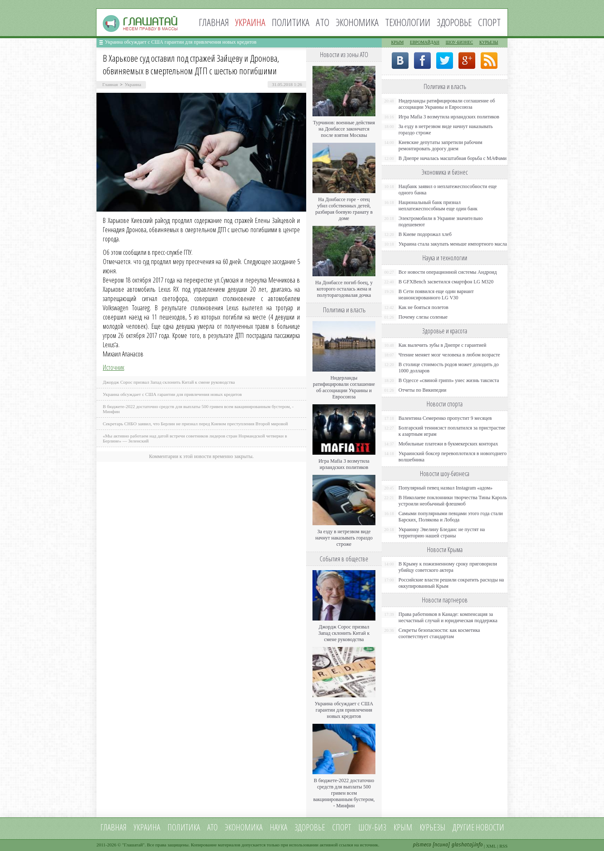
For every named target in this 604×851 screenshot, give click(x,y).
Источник (113, 367)
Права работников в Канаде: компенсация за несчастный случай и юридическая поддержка (447, 617)
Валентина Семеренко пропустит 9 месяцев (445, 418)
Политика (291, 22)
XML (491, 845)
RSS (503, 845)
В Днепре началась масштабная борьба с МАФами (452, 158)
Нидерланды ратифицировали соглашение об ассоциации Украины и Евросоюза (344, 387)
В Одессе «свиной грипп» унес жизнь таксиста (448, 380)
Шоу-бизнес (459, 42)
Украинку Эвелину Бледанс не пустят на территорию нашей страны (441, 532)
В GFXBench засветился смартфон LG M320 (446, 282)
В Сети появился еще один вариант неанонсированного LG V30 (436, 294)
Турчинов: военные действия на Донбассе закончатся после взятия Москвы (344, 129)
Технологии (407, 22)
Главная (214, 22)
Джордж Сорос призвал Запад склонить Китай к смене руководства (169, 382)
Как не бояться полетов (423, 307)
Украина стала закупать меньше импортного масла (452, 244)
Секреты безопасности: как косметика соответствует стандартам (439, 633)
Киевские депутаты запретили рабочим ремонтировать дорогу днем (440, 145)
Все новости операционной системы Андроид (447, 272)
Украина (133, 84)
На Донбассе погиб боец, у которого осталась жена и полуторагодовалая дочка (343, 289)
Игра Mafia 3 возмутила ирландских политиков (343, 464)
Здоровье (454, 22)
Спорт (489, 22)
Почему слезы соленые (423, 317)
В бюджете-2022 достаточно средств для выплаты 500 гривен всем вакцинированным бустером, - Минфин (344, 793)
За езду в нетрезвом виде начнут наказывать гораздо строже (343, 538)
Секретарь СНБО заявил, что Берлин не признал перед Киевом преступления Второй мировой (195, 423)
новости (490, 827)
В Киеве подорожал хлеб (425, 234)
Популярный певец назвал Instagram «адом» (445, 488)
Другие (463, 827)
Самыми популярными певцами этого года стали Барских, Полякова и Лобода (450, 517)
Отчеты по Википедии (422, 390)
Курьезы (488, 42)
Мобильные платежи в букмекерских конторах (448, 444)
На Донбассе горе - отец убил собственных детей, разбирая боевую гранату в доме (344, 208)
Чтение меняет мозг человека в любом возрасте (449, 355)
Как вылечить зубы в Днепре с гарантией (442, 345)
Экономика (357, 22)
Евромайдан (424, 42)
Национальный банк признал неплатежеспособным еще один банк (437, 205)
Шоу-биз (372, 827)
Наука (278, 827)
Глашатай (133, 844)
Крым (397, 42)
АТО (322, 22)
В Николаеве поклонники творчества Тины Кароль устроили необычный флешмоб (452, 501)
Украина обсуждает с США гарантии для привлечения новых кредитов (181, 42)
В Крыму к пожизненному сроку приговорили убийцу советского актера (447, 567)
